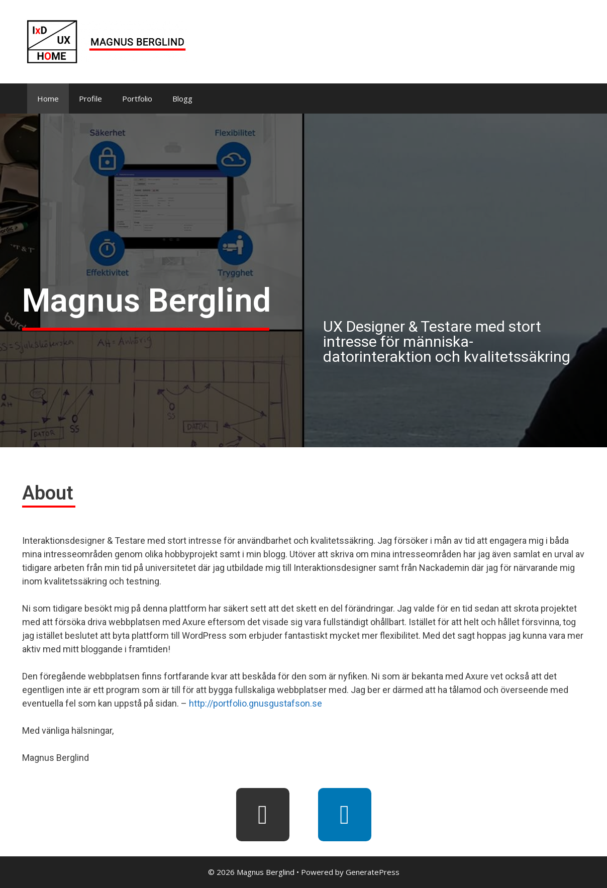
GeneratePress (372, 872)
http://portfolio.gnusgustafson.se (255, 703)
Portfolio (137, 98)
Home (48, 98)
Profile (90, 98)
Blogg (182, 98)
